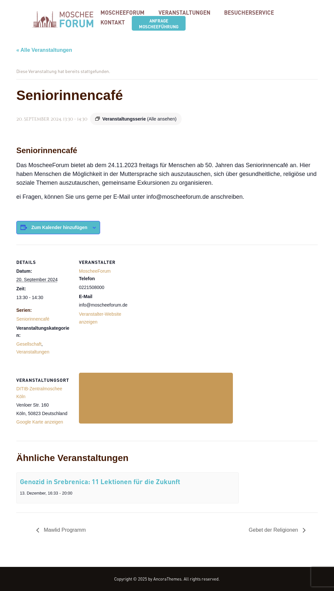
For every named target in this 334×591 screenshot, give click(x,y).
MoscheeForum (95, 271)
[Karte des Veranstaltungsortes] (156, 398)
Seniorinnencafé (32, 319)
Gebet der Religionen (274, 530)
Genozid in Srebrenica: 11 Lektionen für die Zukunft (100, 481)
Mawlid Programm (64, 530)
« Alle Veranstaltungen (44, 50)
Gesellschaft (28, 344)
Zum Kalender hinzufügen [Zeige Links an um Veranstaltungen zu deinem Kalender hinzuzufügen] (59, 227)
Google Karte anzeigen (39, 422)
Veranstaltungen (32, 351)
